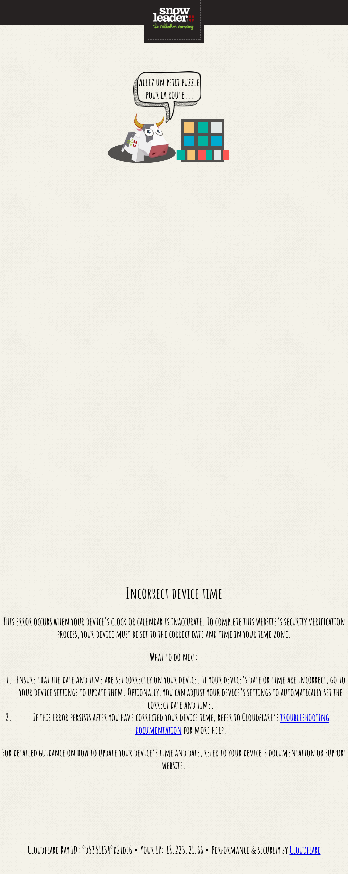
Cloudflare (305, 849)
